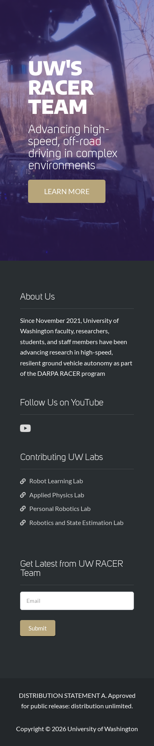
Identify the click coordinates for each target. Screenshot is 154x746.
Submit (37, 628)
